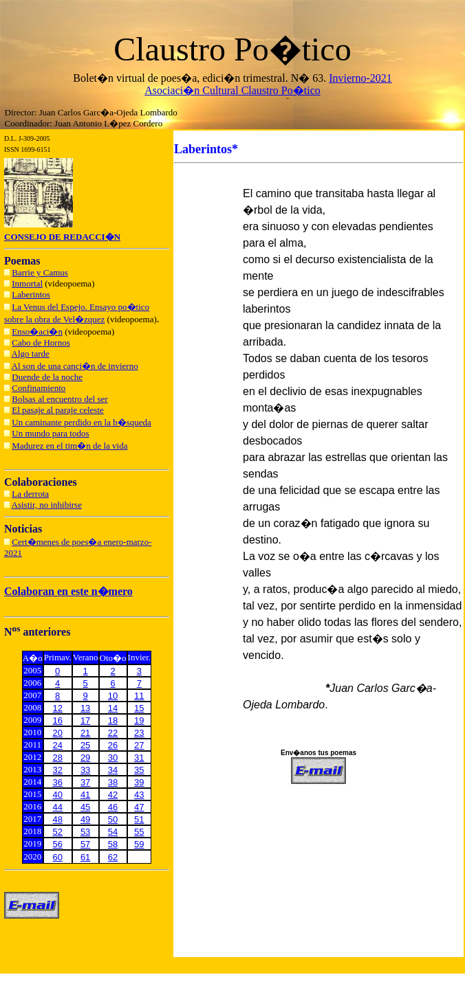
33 (85, 770)
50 (113, 819)
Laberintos (31, 294)
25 (85, 745)
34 (113, 770)
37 (85, 782)
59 (139, 844)
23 (139, 733)
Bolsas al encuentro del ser (59, 399)
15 (139, 708)
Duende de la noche (47, 377)
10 (113, 696)
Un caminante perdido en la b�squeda (81, 422)
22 (113, 733)
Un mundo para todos (50, 433)
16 (58, 720)
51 (139, 819)
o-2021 (375, 78)
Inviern (344, 78)
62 (113, 857)
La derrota (30, 494)
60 (58, 857)
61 (85, 857)
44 (58, 807)
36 (58, 782)
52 (58, 832)
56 (58, 844)
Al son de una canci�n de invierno (75, 366)
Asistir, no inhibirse (47, 505)
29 (85, 757)
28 (58, 757)
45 (85, 807)
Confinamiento (38, 388)
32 (58, 770)
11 (139, 696)
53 (85, 832)
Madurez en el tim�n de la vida (69, 445)
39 (139, 782)
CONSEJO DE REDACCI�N (62, 237)
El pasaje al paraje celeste (58, 410)
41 (85, 794)
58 (113, 844)
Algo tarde (31, 353)
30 (113, 757)
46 (113, 807)
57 (85, 844)
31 (139, 757)
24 (58, 745)
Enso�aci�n (37, 331)
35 (139, 770)
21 (85, 733)
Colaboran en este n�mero (68, 591)
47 (139, 807)
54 (113, 832)
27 (139, 745)
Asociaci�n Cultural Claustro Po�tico (232, 90)
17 (85, 720)
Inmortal (27, 283)
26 (113, 745)
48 (58, 819)
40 (58, 794)
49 (85, 819)
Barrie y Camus (40, 272)
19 (139, 720)
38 (113, 782)
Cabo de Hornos (41, 342)
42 (113, 794)
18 (113, 720)
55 (139, 832)
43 (139, 794)
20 (58, 733)
